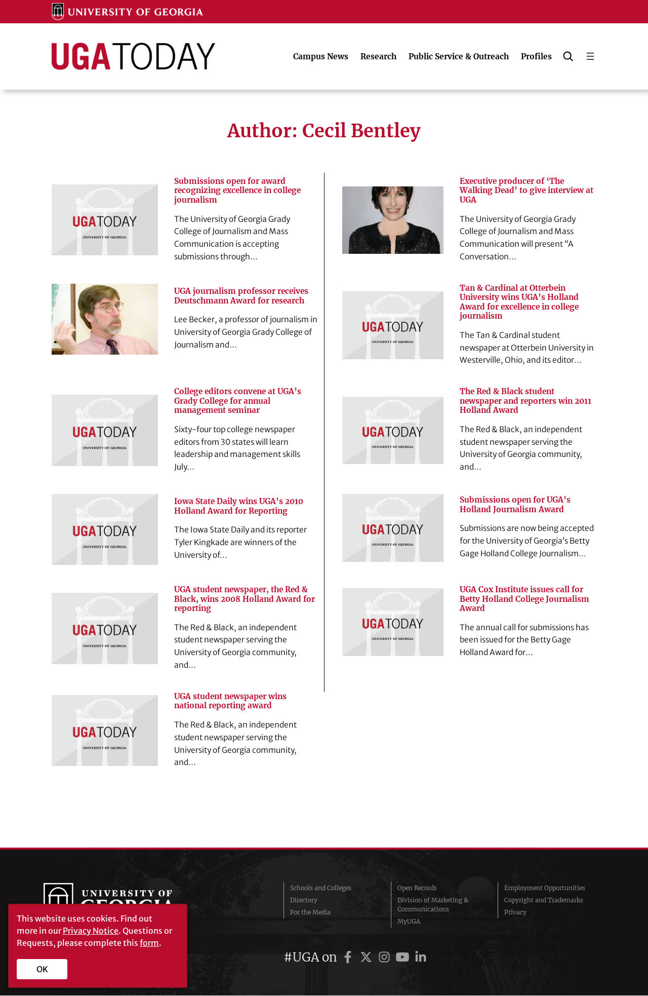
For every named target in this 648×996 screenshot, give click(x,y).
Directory (303, 900)
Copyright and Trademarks (543, 900)
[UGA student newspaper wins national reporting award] (105, 731)
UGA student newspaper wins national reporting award (233, 701)
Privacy (515, 912)
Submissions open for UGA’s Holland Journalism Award (517, 504)
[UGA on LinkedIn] (420, 958)
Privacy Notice (90, 931)
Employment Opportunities (544, 888)
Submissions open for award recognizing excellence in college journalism (241, 191)
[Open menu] (590, 56)
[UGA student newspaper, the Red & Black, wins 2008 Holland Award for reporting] (105, 628)
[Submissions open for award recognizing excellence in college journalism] (105, 219)
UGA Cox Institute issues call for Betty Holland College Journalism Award (526, 599)
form (149, 943)
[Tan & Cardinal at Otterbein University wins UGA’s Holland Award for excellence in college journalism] (393, 325)
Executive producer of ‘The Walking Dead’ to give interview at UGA (523, 191)
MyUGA (408, 922)
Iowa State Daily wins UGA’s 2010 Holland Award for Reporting (240, 506)
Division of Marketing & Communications (432, 905)
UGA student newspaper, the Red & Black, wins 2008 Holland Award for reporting (245, 599)
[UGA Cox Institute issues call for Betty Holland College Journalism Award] (393, 623)
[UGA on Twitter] (367, 958)
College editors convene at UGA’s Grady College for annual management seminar (240, 401)
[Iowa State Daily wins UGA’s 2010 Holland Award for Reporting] (105, 529)
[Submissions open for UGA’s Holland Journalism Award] (393, 528)
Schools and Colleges (320, 888)
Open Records (417, 888)
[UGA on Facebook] (349, 958)
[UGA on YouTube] (404, 958)
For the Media (310, 912)
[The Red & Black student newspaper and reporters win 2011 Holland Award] (393, 431)
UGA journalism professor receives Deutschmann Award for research (243, 296)
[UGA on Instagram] (386, 958)
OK (42, 969)
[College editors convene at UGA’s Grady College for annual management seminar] (105, 430)
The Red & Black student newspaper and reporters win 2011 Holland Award (527, 401)
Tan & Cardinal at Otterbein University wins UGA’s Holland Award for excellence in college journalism (521, 302)
